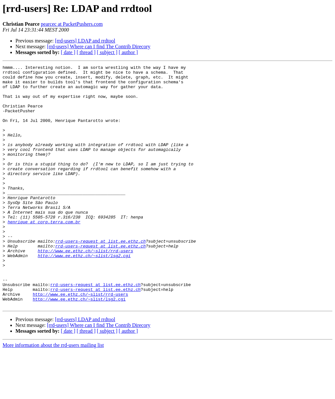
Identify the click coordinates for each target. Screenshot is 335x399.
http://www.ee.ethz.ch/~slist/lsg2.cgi (84, 294)
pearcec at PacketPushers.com (72, 24)
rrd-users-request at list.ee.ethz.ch (100, 277)
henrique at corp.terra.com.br (44, 253)
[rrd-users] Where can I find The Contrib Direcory (99, 46)
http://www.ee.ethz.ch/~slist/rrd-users (85, 288)
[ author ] (128, 52)
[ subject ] (107, 52)
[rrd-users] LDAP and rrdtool (85, 40)
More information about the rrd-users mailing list (53, 393)
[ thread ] (86, 52)
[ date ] (68, 52)
